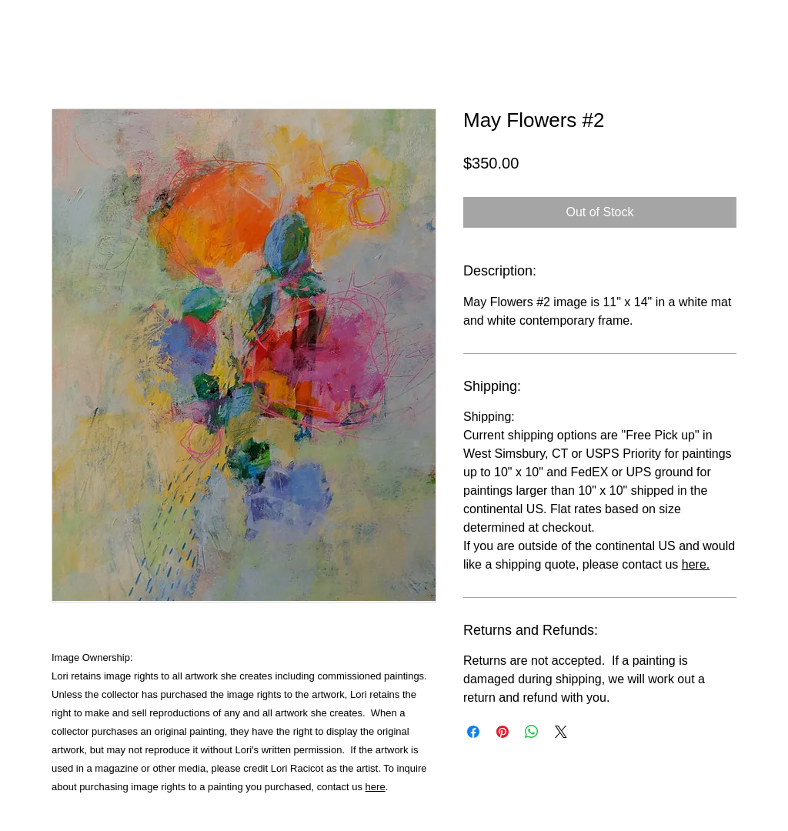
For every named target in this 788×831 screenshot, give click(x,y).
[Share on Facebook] (473, 732)
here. (696, 564)
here (376, 787)
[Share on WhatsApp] (532, 732)
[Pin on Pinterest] (502, 732)
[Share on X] (561, 732)
